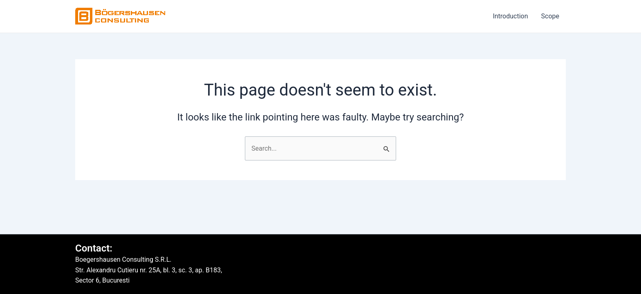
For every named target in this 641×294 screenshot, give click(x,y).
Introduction (510, 16)
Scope (550, 16)
